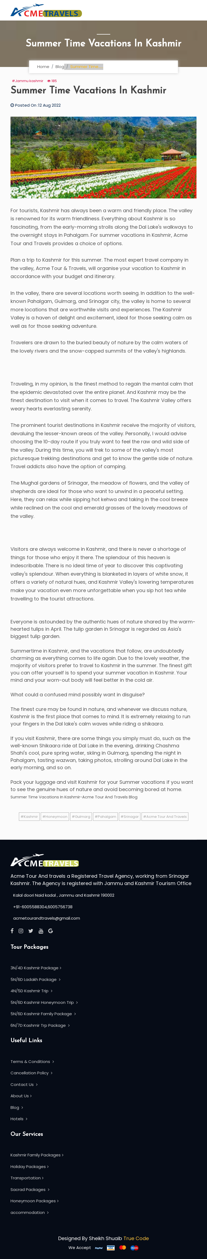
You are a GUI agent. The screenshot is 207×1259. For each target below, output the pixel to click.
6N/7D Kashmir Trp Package (40, 1025)
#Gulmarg (81, 816)
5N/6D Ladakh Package (35, 979)
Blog (60, 66)
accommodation (30, 1212)
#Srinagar (129, 816)
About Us (21, 1096)
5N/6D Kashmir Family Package (43, 1014)
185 (52, 80)
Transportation (27, 1178)
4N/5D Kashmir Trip (31, 991)
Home (43, 66)
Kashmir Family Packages (37, 1155)
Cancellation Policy (31, 1073)
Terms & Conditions (32, 1061)
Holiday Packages (30, 1166)
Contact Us (24, 1084)
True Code (136, 1238)
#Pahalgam (105, 816)
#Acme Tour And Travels (165, 816)
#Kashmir (29, 816)
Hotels (19, 1119)
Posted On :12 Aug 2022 (36, 105)
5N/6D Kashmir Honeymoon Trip (44, 1002)
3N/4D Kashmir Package (36, 968)
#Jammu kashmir (27, 80)
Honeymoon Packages (34, 1201)
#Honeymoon (54, 816)
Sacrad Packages (30, 1189)
